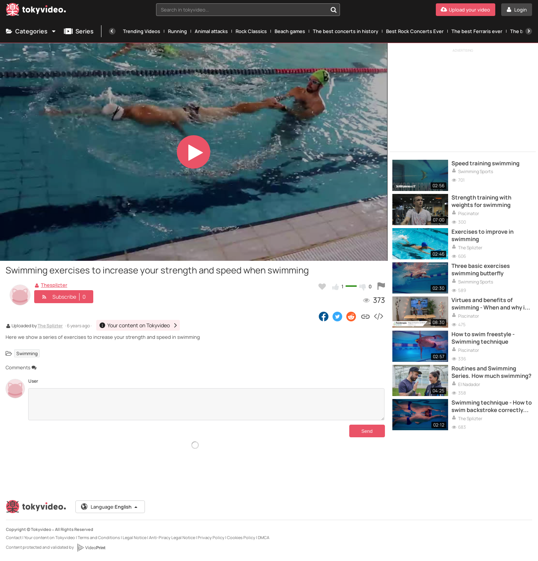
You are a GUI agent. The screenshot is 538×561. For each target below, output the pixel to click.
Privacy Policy (211, 537)
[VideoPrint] (91, 547)
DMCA (263, 537)
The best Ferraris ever (476, 31)
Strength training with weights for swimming (481, 201)
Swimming (27, 353)
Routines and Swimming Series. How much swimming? (491, 372)
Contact (14, 537)
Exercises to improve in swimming (482, 235)
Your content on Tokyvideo (49, 537)
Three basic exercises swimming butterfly (480, 269)
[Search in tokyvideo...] (333, 9)
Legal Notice (134, 537)
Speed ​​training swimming (485, 163)
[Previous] (112, 31)
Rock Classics (251, 31)
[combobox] (248, 9)
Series (79, 31)
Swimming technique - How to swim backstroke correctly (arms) (491, 406)
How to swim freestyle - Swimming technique (483, 338)
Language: (109, 506)
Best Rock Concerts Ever (415, 31)
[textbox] (241, 10)
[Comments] (206, 404)
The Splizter (50, 326)
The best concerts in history (345, 31)
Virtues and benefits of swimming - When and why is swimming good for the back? (490, 304)
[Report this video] (381, 286)
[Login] (516, 9)
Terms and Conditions (99, 537)
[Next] (528, 31)
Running (177, 31)
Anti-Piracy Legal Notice (172, 537)
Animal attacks (211, 31)
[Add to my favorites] (322, 286)
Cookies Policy (241, 537)
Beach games (290, 31)
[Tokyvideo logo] (36, 11)
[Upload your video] (465, 9)
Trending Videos (141, 31)
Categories (31, 31)
